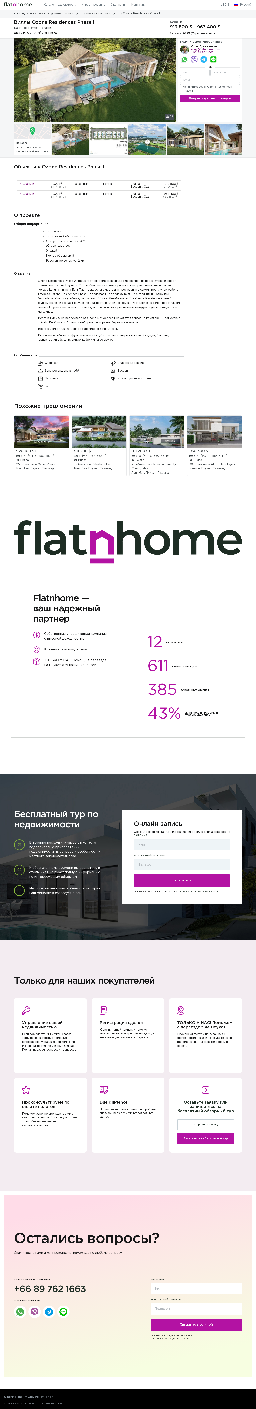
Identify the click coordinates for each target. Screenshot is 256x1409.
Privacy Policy (34, 1397)
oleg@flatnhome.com (205, 49)
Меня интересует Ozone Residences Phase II (210, 89)
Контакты (138, 5)
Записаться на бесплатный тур (206, 1138)
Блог (49, 1397)
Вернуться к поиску (30, 14)
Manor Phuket (47, 464)
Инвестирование (93, 5)
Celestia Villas (101, 464)
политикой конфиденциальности (198, 891)
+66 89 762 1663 (202, 52)
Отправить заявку (205, 1125)
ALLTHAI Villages (223, 464)
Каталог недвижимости (60, 5)
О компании (118, 5)
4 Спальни (27, 184)
